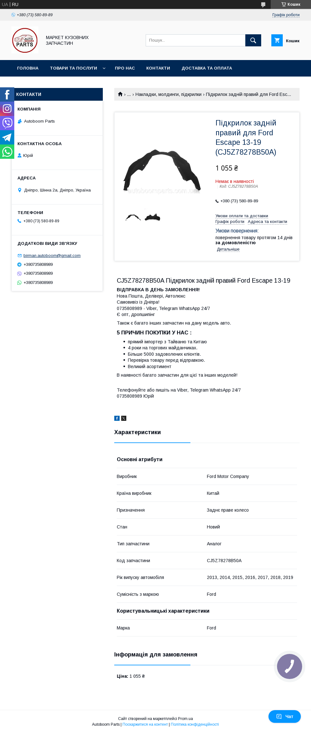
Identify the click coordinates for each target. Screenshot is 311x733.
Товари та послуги (73, 68)
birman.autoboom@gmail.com (52, 255)
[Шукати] (253, 40)
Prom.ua (185, 718)
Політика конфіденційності (195, 724)
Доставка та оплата (207, 68)
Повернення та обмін (44, 84)
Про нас (125, 68)
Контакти (158, 68)
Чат (284, 716)
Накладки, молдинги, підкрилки (169, 94)
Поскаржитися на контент (145, 724)
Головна (27, 68)
